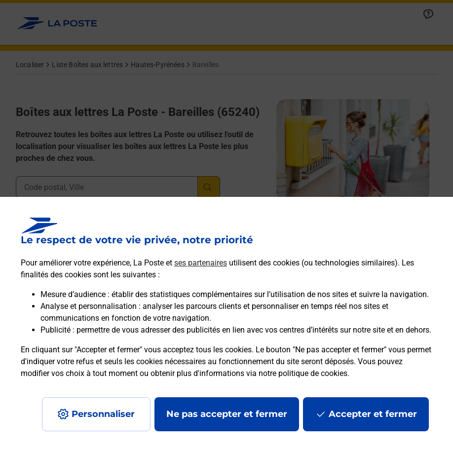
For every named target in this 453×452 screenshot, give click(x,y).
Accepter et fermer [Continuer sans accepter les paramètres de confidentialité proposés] (373, 414)
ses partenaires (200, 262)
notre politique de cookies (303, 373)
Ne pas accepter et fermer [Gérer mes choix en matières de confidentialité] (226, 414)
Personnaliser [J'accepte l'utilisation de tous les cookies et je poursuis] (103, 414)
